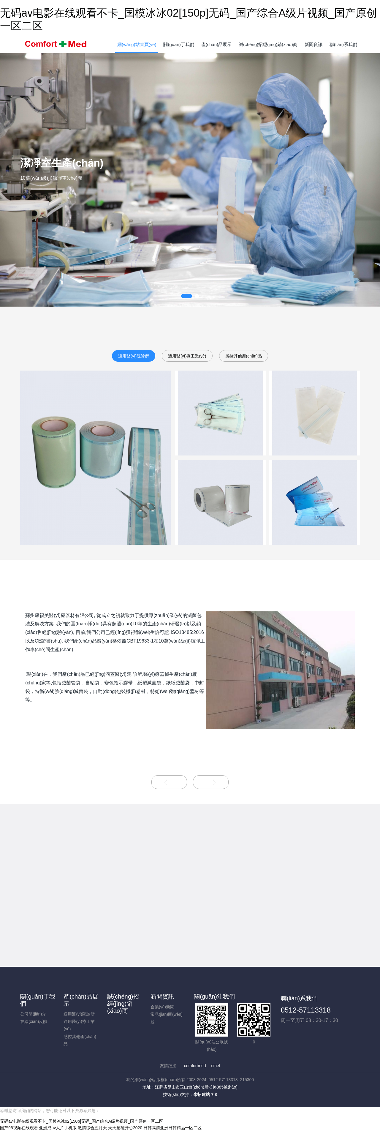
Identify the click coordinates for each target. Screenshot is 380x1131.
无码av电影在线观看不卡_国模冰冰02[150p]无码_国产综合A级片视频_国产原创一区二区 (81, 1121)
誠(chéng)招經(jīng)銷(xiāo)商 (123, 1003)
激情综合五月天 (92, 1127)
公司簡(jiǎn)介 (33, 1014)
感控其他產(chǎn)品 (243, 356)
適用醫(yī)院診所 (133, 356)
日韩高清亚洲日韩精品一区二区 (172, 1127)
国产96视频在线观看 (19, 1127)
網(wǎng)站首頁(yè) (136, 44)
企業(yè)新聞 (162, 1007)
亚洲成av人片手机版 (58, 1127)
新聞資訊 (162, 996)
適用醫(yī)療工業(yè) (187, 356)
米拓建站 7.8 (205, 1094)
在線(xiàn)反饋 (33, 1021)
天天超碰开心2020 (125, 1127)
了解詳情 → (42, 196)
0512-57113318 (306, 1010)
